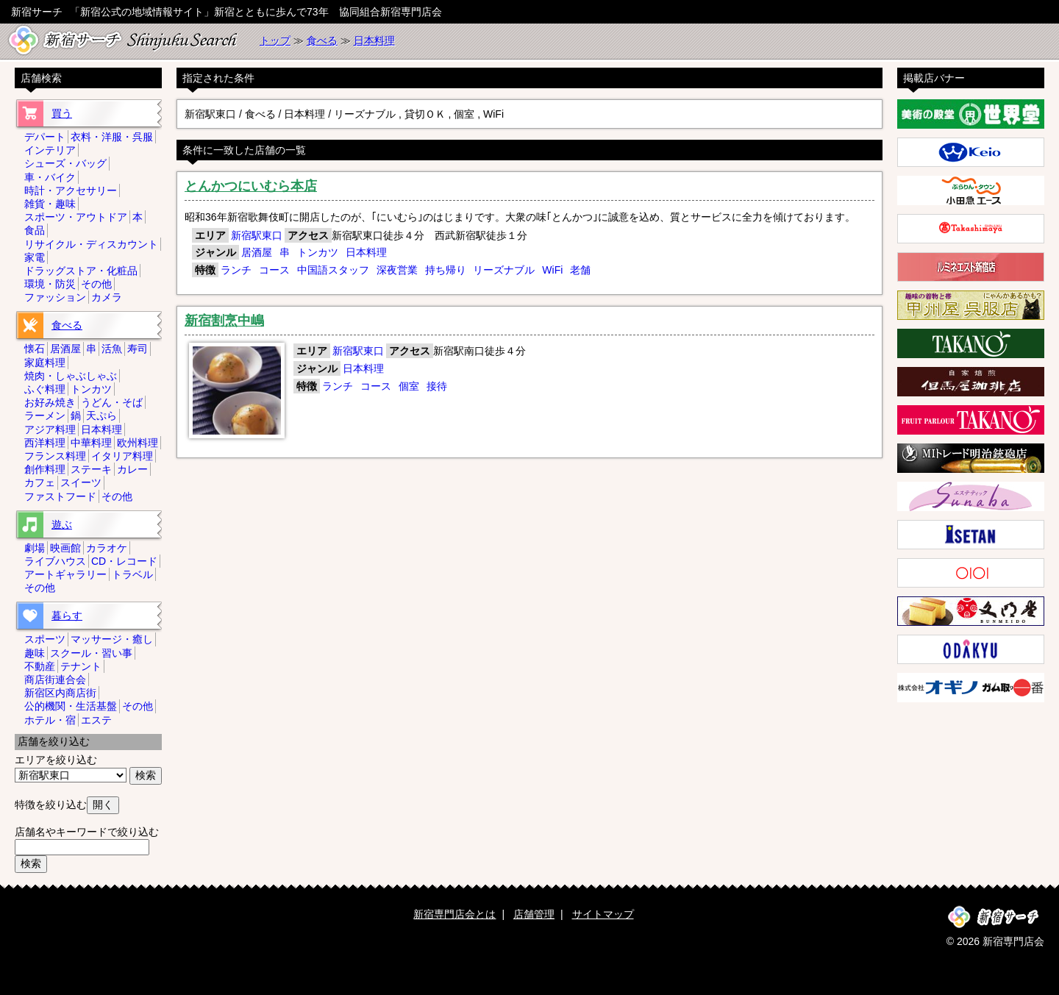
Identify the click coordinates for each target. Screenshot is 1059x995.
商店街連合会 (55, 679)
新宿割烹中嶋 (224, 320)
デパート (44, 137)
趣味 (34, 653)
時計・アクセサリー (70, 190)
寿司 (137, 348)
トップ (275, 40)
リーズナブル (504, 270)
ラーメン (44, 415)
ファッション (55, 297)
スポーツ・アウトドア (75, 217)
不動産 (39, 666)
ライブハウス (55, 561)
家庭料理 (44, 362)
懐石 (34, 348)
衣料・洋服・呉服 (112, 137)
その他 (96, 284)
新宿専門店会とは (454, 914)
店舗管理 (534, 914)
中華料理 (91, 443)
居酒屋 (256, 252)
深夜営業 (397, 270)
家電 (34, 257)
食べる (322, 40)
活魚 (111, 348)
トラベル (132, 574)
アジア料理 (50, 429)
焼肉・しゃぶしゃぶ (70, 376)
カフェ (39, 482)
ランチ (236, 270)
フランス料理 (55, 456)
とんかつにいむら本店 (251, 186)
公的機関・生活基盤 (70, 706)
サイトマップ (603, 914)
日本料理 (374, 40)
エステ (96, 720)
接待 (437, 386)
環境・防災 (50, 284)
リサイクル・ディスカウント (91, 244)
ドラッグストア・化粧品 (81, 271)
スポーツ (44, 639)
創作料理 (44, 469)
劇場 (34, 548)
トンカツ (317, 252)
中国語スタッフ (333, 270)
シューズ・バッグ (65, 163)
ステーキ (91, 469)
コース (274, 270)
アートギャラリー (65, 574)
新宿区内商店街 (60, 693)
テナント (80, 666)
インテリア (50, 150)
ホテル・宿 (50, 720)
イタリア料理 (122, 456)
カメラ (106, 297)
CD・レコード (124, 561)
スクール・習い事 (91, 653)
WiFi (552, 270)
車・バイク (50, 177)
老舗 (580, 270)
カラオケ (106, 548)
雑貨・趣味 (50, 204)
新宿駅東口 (256, 235)
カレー (132, 469)
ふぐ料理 (44, 389)
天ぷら (101, 415)
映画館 (65, 548)
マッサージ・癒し (112, 639)
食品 (34, 230)
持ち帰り (445, 270)
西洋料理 (44, 443)
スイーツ (80, 482)
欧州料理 (137, 443)
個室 (409, 386)
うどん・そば (112, 402)
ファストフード (60, 496)
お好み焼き (50, 402)
